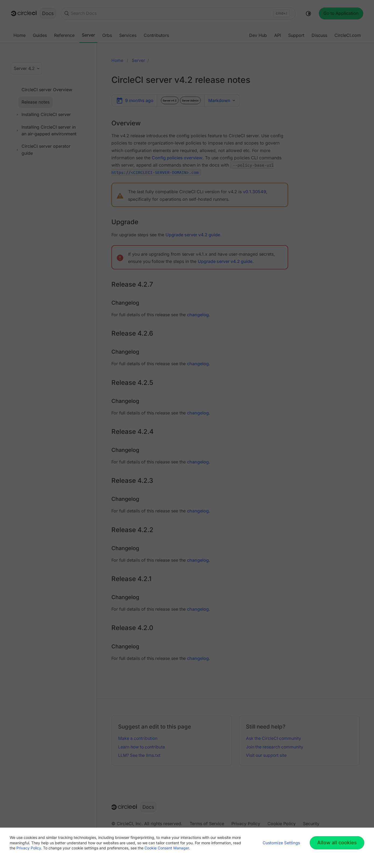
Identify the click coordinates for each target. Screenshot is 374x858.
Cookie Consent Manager (166, 848)
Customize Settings (281, 842)
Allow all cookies (337, 842)
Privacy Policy (28, 848)
